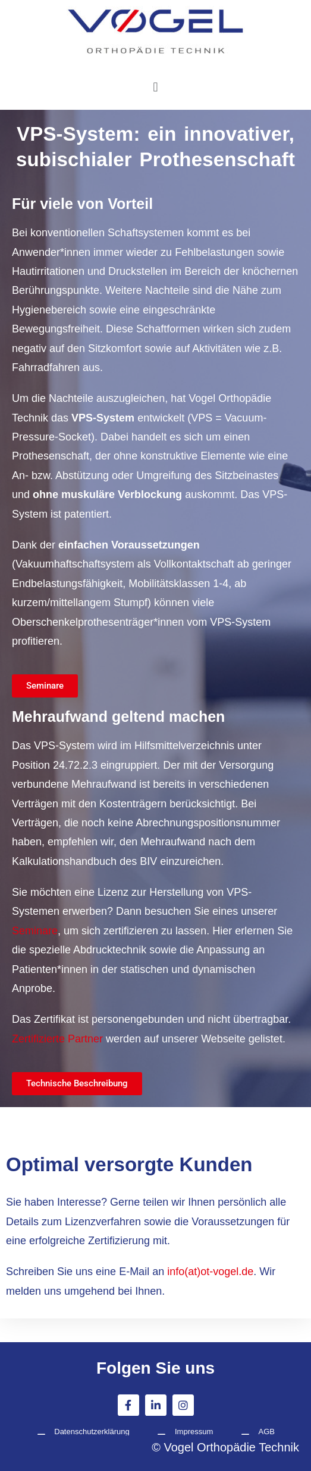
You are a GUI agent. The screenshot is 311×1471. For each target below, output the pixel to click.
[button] (155, 86)
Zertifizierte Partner (57, 1039)
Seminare (35, 931)
